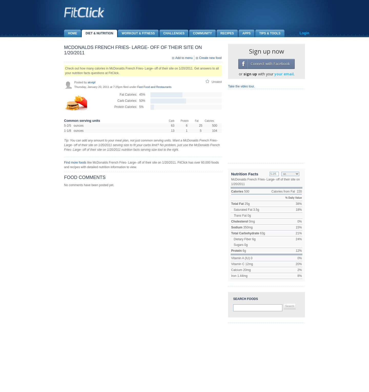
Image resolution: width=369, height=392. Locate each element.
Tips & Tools (267, 33)
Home (70, 33)
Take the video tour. (241, 86)
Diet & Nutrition (97, 33)
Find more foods (75, 162)
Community (200, 33)
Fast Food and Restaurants (154, 86)
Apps (245, 33)
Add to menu (184, 58)
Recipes (225, 33)
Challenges (171, 33)
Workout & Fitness (136, 33)
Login (304, 33)
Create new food (210, 58)
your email (284, 74)
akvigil (92, 82)
